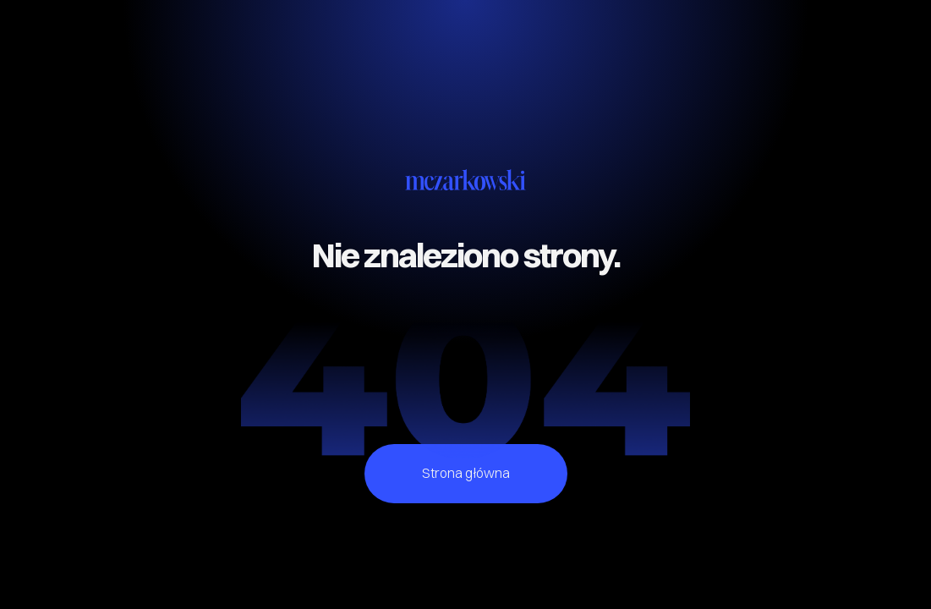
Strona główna (466, 472)
